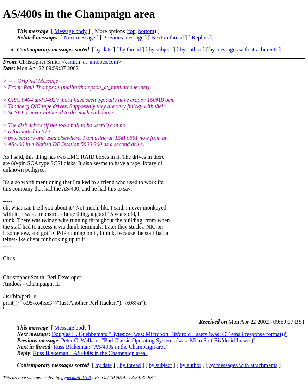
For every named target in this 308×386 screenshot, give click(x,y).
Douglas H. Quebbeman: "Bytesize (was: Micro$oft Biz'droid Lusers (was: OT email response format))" (169, 334)
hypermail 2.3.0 (76, 377)
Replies (200, 38)
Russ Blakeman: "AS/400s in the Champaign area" (111, 347)
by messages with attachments (243, 49)
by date (103, 49)
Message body (70, 31)
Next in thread (168, 38)
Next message (79, 38)
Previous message (123, 38)
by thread (130, 49)
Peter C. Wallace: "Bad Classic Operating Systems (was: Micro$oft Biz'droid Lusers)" (158, 340)
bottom (146, 31)
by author (190, 49)
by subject (160, 49)
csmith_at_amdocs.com (91, 62)
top (131, 31)
